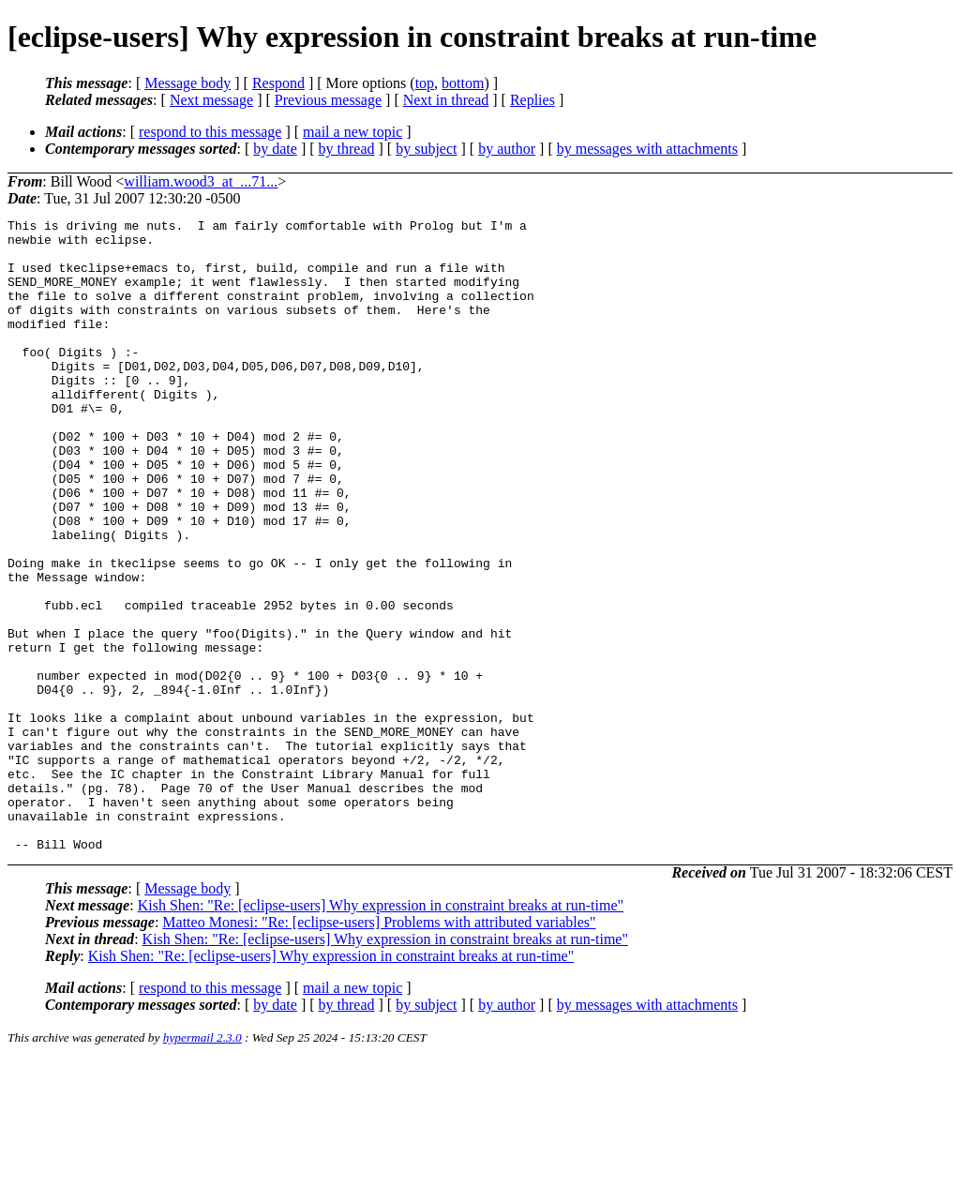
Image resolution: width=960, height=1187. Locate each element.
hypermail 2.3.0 (202, 1164)
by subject (426, 149)
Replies (532, 100)
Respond (278, 83)
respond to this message (210, 132)
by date (275, 149)
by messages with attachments (647, 149)
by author (506, 149)
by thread (347, 149)
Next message (211, 100)
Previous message (328, 100)
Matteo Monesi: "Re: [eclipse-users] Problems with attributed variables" (378, 1049)
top (424, 83)
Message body (187, 83)
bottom (463, 83)
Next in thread (446, 100)
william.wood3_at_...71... (201, 181)
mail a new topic (352, 132)
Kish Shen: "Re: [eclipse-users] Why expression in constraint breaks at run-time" (380, 1032)
